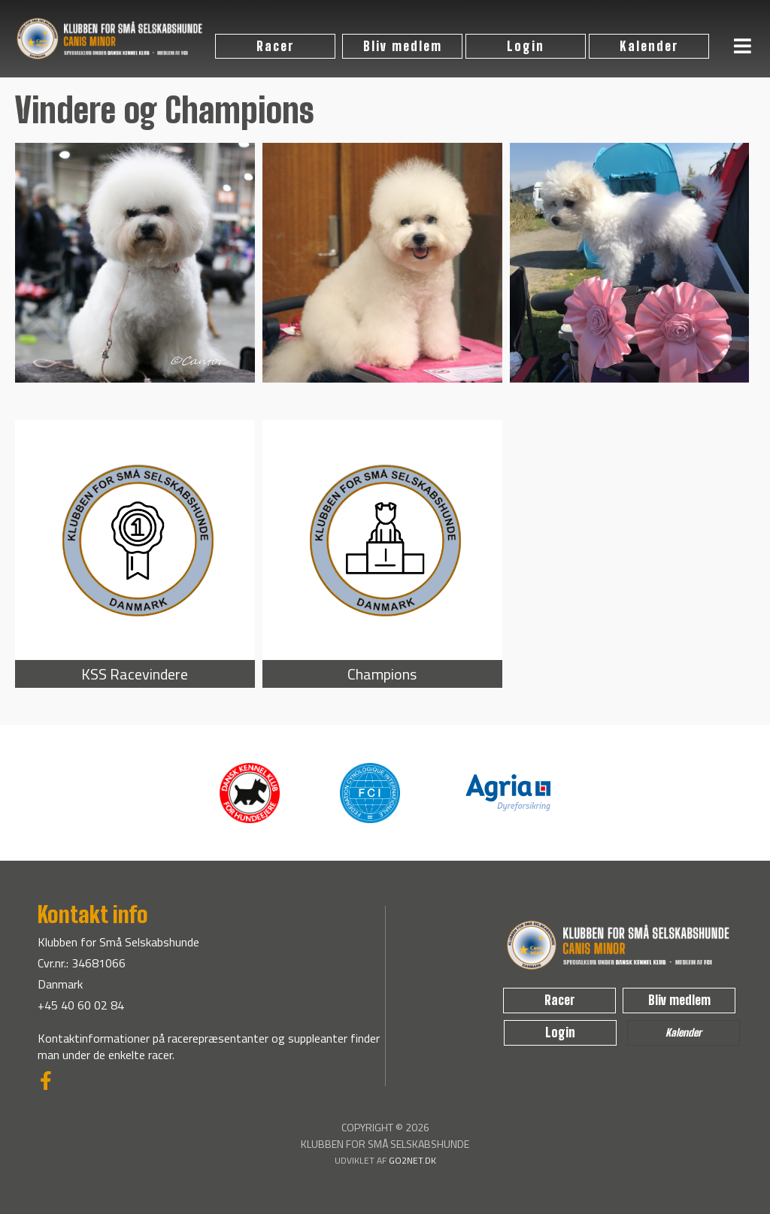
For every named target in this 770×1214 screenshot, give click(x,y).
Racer (275, 46)
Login (525, 46)
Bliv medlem (402, 46)
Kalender (649, 46)
